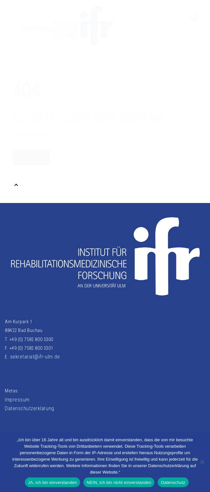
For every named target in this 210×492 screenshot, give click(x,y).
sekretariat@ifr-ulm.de (35, 357)
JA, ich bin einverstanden (52, 482)
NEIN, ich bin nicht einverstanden (119, 482)
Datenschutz (173, 482)
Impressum (17, 400)
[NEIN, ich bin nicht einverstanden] (202, 462)
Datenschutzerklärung (29, 408)
